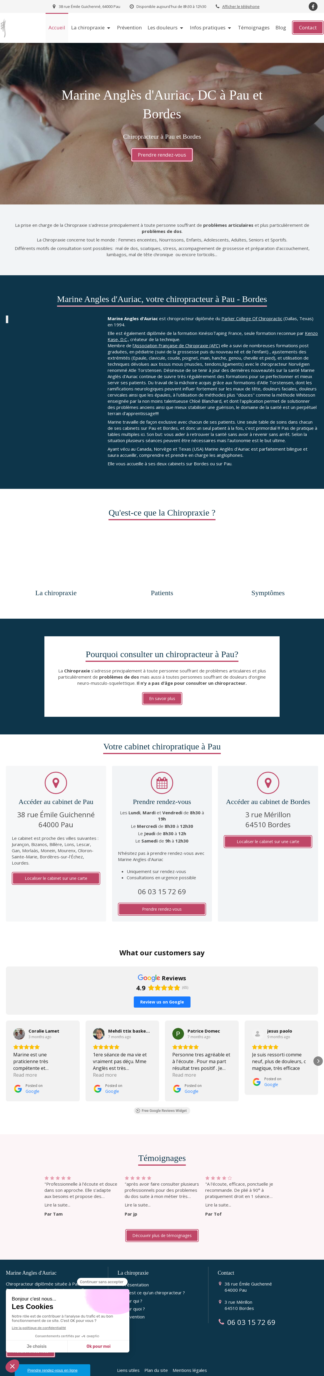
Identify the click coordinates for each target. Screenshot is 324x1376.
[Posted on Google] (28, 1072)
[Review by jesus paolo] (279, 1015)
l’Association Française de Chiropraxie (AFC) (176, 345)
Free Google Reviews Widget (161, 1095)
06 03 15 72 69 (162, 891)
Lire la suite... (57, 1189)
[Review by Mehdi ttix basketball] (130, 1015)
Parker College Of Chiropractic (251, 318)
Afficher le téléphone (241, 6)
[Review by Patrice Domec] (204, 1015)
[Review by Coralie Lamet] (44, 1015)
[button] (6, 1045)
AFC (125, 1371)
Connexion (307, 1370)
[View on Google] (19, 1018)
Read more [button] (25, 1059)
